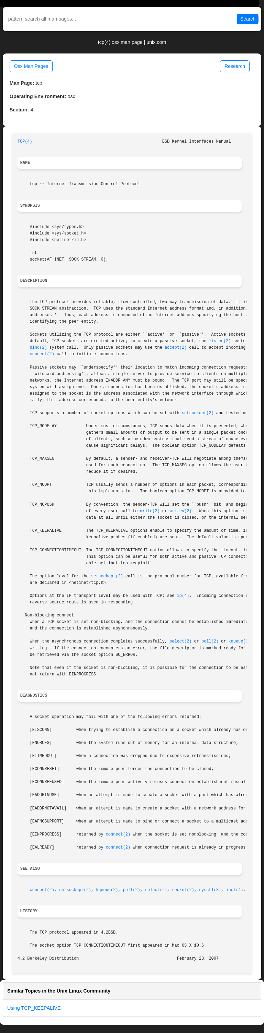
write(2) (150, 511)
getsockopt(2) (75, 890)
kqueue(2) (240, 641)
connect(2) (42, 354)
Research (234, 66)
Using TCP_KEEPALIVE (33, 1008)
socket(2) (183, 890)
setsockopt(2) (198, 413)
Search (247, 19)
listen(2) (220, 341)
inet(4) (234, 890)
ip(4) (183, 595)
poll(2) (210, 641)
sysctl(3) (210, 890)
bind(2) (38, 347)
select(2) (180, 641)
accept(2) (176, 347)
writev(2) (180, 511)
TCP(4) (25, 141)
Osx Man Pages (31, 66)
